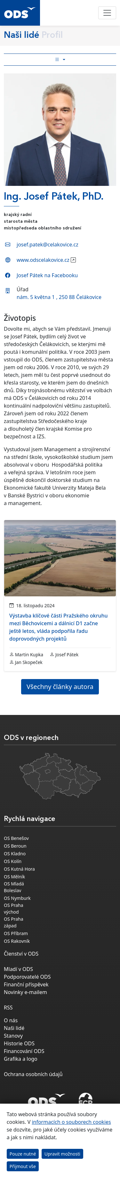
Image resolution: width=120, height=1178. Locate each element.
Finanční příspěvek (26, 984)
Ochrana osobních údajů (33, 1074)
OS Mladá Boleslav (14, 887)
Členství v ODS (21, 953)
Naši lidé (14, 1028)
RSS (8, 1007)
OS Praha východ (13, 908)
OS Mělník (14, 877)
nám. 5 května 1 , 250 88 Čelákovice (59, 297)
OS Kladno (15, 853)
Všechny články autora (60, 686)
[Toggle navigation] (107, 12)
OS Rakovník (17, 941)
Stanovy (13, 1035)
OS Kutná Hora (19, 869)
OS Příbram (16, 933)
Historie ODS (19, 1043)
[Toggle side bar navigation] (60, 60)
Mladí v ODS (18, 969)
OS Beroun (15, 846)
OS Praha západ (13, 922)
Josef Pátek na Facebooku (47, 275)
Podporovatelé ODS (27, 976)
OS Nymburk (17, 898)
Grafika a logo (20, 1058)
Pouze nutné (23, 1154)
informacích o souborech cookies (71, 1121)
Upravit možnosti (62, 1154)
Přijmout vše (23, 1166)
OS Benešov (16, 838)
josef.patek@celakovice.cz (47, 244)
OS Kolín (12, 861)
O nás (11, 1020)
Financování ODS (24, 1051)
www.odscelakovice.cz (43, 259)
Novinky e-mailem (25, 992)
